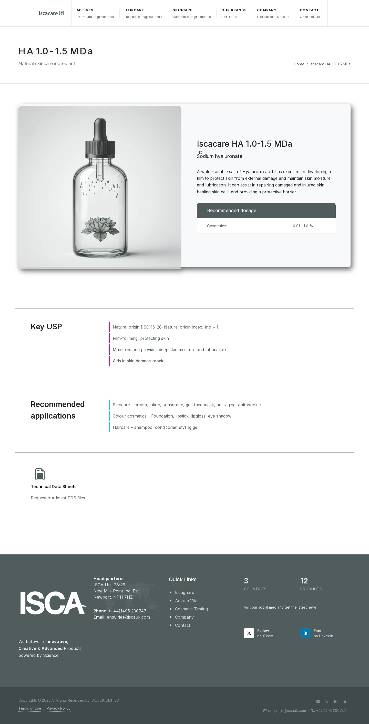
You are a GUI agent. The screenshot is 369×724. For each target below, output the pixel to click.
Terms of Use (29, 708)
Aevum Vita (186, 600)
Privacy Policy (58, 708)
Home (299, 64)
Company (184, 617)
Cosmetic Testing (191, 608)
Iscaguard (184, 592)
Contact (182, 625)
